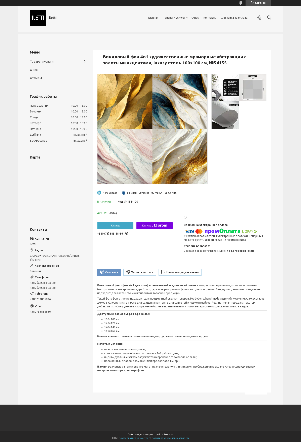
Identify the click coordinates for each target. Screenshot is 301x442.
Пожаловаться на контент (134, 438)
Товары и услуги (174, 17)
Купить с (154, 225)
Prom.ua (168, 434)
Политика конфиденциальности (170, 438)
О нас (195, 17)
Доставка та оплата (234, 17)
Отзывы (36, 77)
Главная (153, 17)
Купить (115, 225)
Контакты (210, 17)
